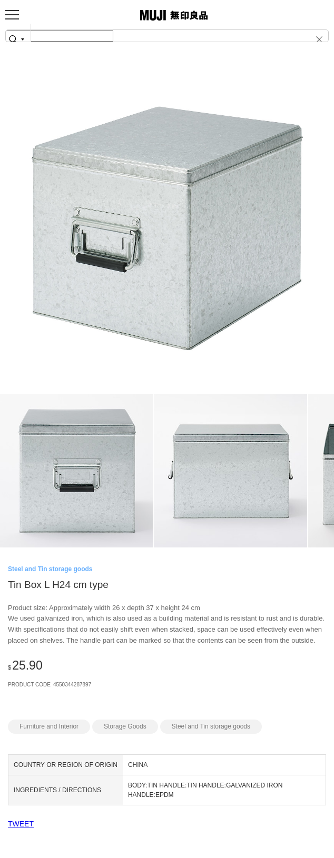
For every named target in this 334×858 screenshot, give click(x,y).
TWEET (21, 824)
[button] (315, 39)
